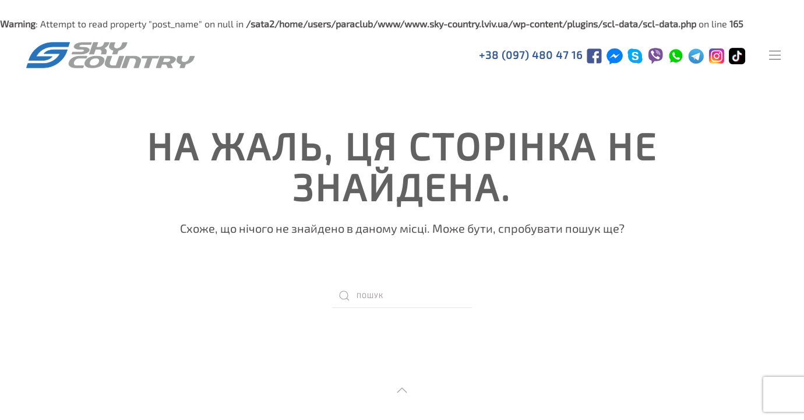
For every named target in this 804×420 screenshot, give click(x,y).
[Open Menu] (775, 55)
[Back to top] (402, 390)
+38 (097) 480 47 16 (532, 54)
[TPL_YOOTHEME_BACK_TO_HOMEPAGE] (110, 55)
